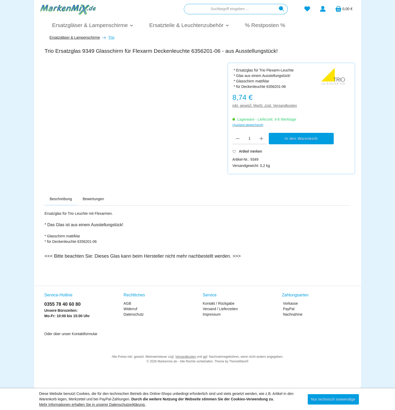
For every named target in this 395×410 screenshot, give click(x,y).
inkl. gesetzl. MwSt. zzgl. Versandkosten (264, 105)
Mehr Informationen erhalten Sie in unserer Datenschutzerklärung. (92, 404)
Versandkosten (185, 357)
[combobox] (230, 9)
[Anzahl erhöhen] (261, 138)
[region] (133, 124)
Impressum (212, 314)
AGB (127, 303)
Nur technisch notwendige (333, 399)
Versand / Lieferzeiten (220, 309)
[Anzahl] (249, 138)
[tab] (61, 199)
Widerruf (130, 309)
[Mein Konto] (322, 9)
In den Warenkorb (301, 138)
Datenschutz (134, 314)
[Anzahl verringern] (237, 138)
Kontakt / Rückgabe (219, 303)
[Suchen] (282, 9)
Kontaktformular (84, 334)
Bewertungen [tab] (93, 199)
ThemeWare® (238, 361)
